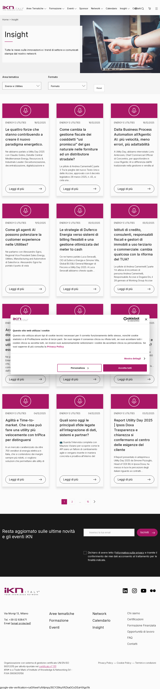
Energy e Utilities (15, 122)
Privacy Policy (55, 346)
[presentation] (107, 542)
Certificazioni (135, 619)
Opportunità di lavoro (140, 631)
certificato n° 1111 (47, 666)
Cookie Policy (124, 662)
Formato (53, 76)
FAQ (130, 637)
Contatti (132, 643)
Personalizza (79, 368)
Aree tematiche (61, 614)
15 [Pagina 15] (88, 501)
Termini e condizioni (145, 662)
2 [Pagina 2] (72, 501)
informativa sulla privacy (130, 552)
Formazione (55, 8)
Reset (99, 88)
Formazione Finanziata (141, 625)
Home (5, 19)
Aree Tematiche (34, 8)
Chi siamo (133, 613)
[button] (149, 9)
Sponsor (83, 8)
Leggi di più (16, 188)
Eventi (70, 8)
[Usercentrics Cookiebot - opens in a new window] (125, 319)
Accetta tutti (125, 368)
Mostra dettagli (132, 358)
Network (95, 8)
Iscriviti (144, 532)
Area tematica (10, 76)
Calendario (111, 8)
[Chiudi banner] (146, 319)
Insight (123, 8)
